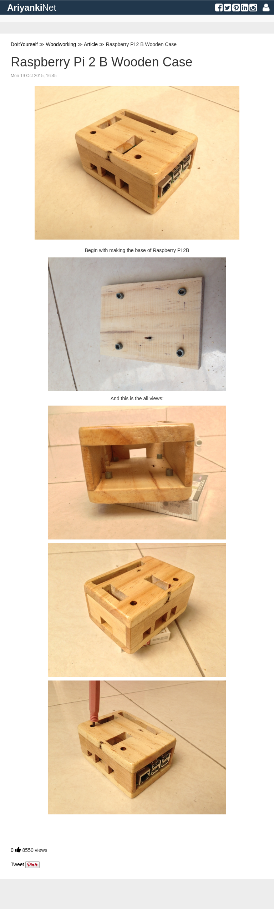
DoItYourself (24, 44)
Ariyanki (31, 7)
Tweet (17, 864)
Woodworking (61, 44)
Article (91, 44)
